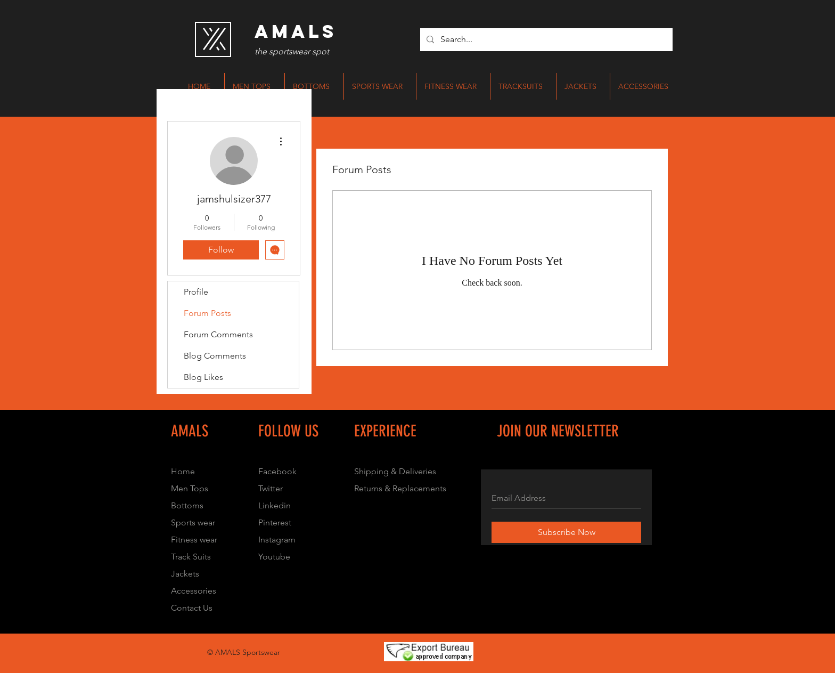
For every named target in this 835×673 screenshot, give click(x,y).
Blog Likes (203, 377)
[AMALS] (295, 31)
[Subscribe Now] (566, 532)
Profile (196, 292)
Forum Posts (207, 313)
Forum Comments (218, 334)
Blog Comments (215, 356)
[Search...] (545, 39)
